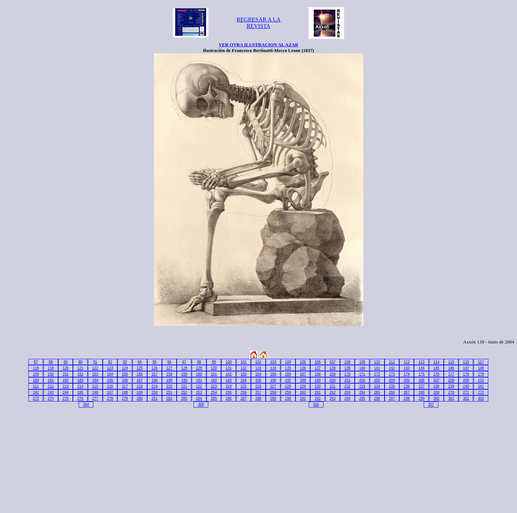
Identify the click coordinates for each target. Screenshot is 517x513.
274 (51, 398)
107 (333, 362)
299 (422, 398)
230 (318, 386)
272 (481, 392)
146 (451, 368)
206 (422, 380)
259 (288, 392)
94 (139, 362)
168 (318, 374)
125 (140, 368)
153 (95, 374)
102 (258, 362)
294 (347, 398)
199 (318, 380)
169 (333, 374)
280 (140, 398)
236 (407, 386)
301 (451, 398)
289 (273, 398)
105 (303, 362)
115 (451, 362)
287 (244, 398)
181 (51, 380)
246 (95, 392)
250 (155, 392)
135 (288, 368)
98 (199, 362)
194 (244, 380)
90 (80, 362)
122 (95, 368)
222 (199, 386)
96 (169, 362)
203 (377, 380)
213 (65, 386)
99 (214, 362)
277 (95, 398)
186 (125, 380)
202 (362, 380)
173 (392, 374)
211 (36, 386)
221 (184, 386)
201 (347, 380)
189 (169, 380)
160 (199, 374)
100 (229, 362)
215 (95, 386)
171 (362, 374)
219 (155, 386)
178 (466, 374)
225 (244, 386)
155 (125, 374)
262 (333, 392)
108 (347, 362)
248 (125, 392)
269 (436, 392)
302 (466, 398)
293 (333, 398)
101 (244, 362)
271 (466, 392)
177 (451, 374)
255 (229, 392)
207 (436, 380)
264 (362, 392)
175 (422, 374)
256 (244, 392)
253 (199, 392)
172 (377, 374)
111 (392, 362)
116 (466, 362)
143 (407, 368)
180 (36, 380)
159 (184, 374)
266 (392, 392)
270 (451, 392)
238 (436, 386)
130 (214, 368)
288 (258, 398)
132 (244, 368)
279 (125, 398)
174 (407, 374)
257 (258, 392)
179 (481, 374)
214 (80, 386)
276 (80, 398)
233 (362, 386)
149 (36, 374)
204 (392, 380)
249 (140, 392)
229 (303, 386)
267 (407, 392)
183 (80, 380)
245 (80, 392)
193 (229, 380)
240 (466, 386)
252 (184, 392)
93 (125, 362)
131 (229, 368)
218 (140, 386)
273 (36, 398)
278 (110, 398)
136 (303, 368)
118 (36, 368)
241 (481, 386)
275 (65, 398)
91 (95, 362)
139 (347, 368)
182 (65, 380)
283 (184, 398)
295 (362, 398)
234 (377, 386)
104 (288, 362)
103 (273, 362)
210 (481, 380)
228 (288, 386)
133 (258, 368)
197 (288, 380)
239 (451, 386)
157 (155, 374)
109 (362, 362)
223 (214, 386)
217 (125, 386)
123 (110, 368)
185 (110, 380)
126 (155, 368)
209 (466, 380)
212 (51, 386)
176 (436, 374)
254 (214, 392)
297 (392, 398)
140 (362, 368)
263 (347, 392)
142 (392, 368)
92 (110, 362)
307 (431, 405)
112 (407, 362)
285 (214, 398)
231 (333, 386)
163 (244, 374)
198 (303, 380)
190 (184, 380)
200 (333, 380)
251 (169, 392)
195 (258, 380)
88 (51, 362)
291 (303, 398)
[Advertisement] (64, 459)
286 (229, 398)
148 (481, 368)
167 (303, 374)
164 (258, 374)
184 (95, 380)
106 (318, 362)
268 (422, 392)
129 (199, 368)
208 (451, 380)
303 (481, 398)
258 (273, 392)
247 (110, 392)
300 (436, 398)
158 (169, 374)
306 (316, 405)
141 (377, 368)
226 (258, 386)
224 (229, 386)
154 (110, 374)
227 (273, 386)
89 (65, 362)
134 (273, 368)
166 (288, 374)
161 (214, 374)
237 (422, 386)
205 (407, 380)
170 (347, 374)
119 (51, 368)
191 (199, 380)
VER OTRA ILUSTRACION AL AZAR (258, 44)
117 (481, 362)
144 (422, 368)
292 (318, 398)
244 (65, 392)
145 (436, 368)
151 (65, 374)
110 (377, 362)
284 (199, 398)
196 (273, 380)
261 (318, 392)
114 (436, 362)
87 (36, 362)
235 (392, 386)
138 (333, 368)
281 (155, 398)
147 (466, 368)
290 (288, 398)
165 (273, 374)
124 (125, 368)
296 (377, 398)
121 (80, 368)
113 (422, 362)
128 (184, 368)
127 (169, 368)
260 (303, 392)
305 (201, 405)
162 (229, 374)
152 (80, 374)
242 (36, 392)
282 (169, 398)
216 (110, 386)
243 (51, 392)
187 (140, 380)
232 (347, 386)
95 (155, 362)
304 (86, 405)
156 (140, 374)
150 (51, 374)
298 (407, 398)
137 (318, 368)
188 (155, 380)
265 (377, 392)
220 (169, 386)
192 (214, 380)
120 (65, 368)
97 (184, 362)
